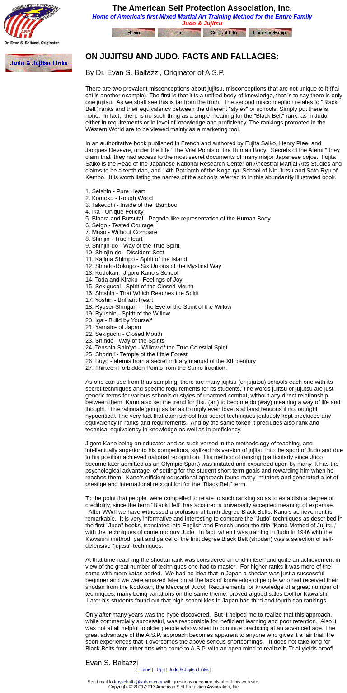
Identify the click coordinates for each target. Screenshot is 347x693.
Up (160, 669)
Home (144, 669)
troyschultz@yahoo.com (138, 681)
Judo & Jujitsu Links (188, 669)
